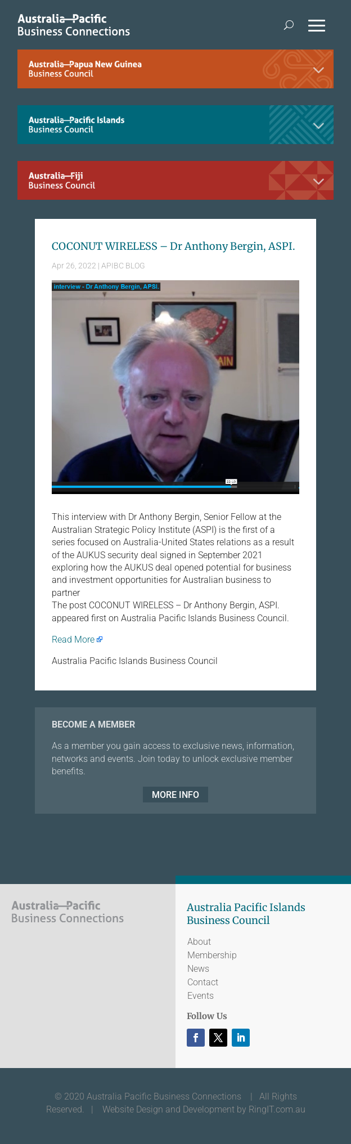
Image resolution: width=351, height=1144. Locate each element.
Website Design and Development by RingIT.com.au (203, 1109)
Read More (73, 639)
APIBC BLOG (123, 265)
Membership (212, 955)
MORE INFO (175, 794)
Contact (202, 982)
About (199, 941)
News (198, 968)
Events (200, 995)
